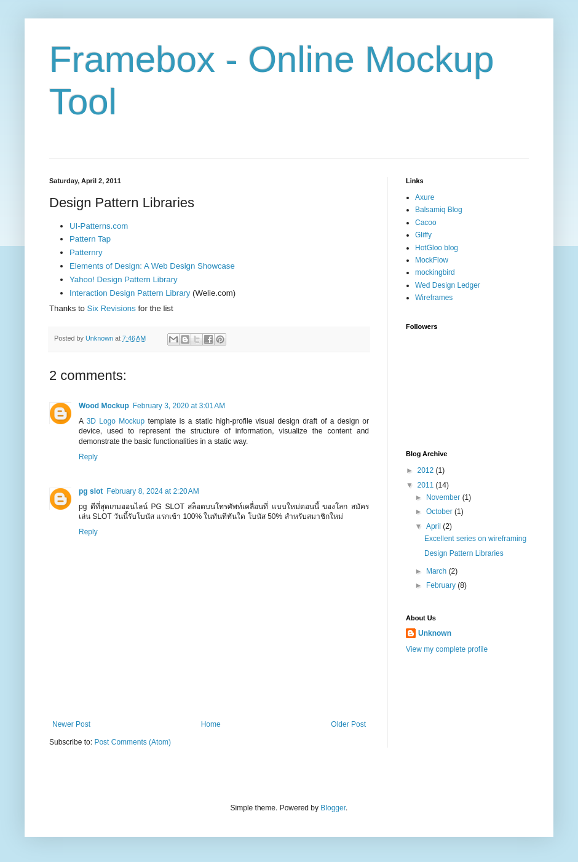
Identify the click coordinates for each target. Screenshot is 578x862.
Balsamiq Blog (438, 209)
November (444, 497)
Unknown (434, 633)
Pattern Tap (90, 238)
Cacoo (426, 222)
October (440, 511)
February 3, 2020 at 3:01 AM (179, 405)
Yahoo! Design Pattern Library (123, 279)
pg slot (91, 491)
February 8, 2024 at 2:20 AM (152, 491)
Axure (424, 197)
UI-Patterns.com (98, 226)
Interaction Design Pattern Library (129, 293)
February (441, 585)
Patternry (86, 252)
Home (211, 724)
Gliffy (423, 235)
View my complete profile (447, 649)
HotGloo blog (436, 247)
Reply (88, 457)
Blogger (333, 808)
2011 (427, 485)
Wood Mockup (104, 405)
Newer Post (71, 724)
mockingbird (435, 272)
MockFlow (431, 260)
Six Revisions (111, 308)
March (437, 571)
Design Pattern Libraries (464, 553)
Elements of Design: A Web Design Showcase (152, 266)
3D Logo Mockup (117, 421)
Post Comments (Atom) (132, 742)
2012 (427, 470)
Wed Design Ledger (447, 285)
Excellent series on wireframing (475, 538)
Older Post (348, 724)
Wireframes (434, 297)
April (434, 526)
